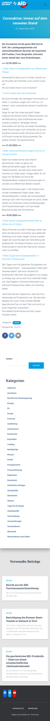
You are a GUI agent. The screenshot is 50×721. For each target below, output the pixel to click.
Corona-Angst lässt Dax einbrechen (19, 93)
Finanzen (11, 419)
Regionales (12, 475)
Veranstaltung (13, 516)
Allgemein (11, 388)
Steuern (10, 501)
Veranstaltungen (14, 521)
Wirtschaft (11, 532)
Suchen (9, 359)
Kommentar (12, 434)
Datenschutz (18, 708)
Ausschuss (11, 393)
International (12, 429)
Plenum (10, 455)
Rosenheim (12, 480)
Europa (10, 413)
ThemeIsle (34, 715)
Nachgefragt (12, 449)
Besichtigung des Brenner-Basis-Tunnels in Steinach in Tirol (24, 619)
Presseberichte (13, 465)
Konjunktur (12, 439)
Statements (12, 495)
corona (17, 327)
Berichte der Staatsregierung (19, 398)
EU (8, 408)
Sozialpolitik (12, 490)
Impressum (32, 708)
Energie (10, 403)
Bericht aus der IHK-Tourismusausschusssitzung (22, 586)
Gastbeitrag (12, 424)
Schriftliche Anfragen (16, 485)
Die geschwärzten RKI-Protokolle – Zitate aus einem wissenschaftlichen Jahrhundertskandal (25, 661)
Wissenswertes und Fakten (18, 537)
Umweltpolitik (13, 511)
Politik (16, 322)
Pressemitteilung (14, 470)
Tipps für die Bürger (15, 506)
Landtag (10, 444)
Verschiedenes (13, 526)
